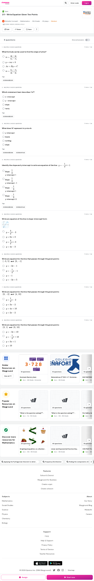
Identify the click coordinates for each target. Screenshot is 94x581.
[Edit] (7, 29)
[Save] (29, 29)
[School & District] (47, 475)
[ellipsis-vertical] (37, 29)
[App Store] (40, 563)
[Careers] (89, 514)
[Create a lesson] (47, 489)
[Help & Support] (47, 540)
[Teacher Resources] (47, 554)
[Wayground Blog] (85, 505)
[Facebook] (58, 570)
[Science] (5, 510)
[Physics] (5, 514)
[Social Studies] (7, 505)
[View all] (7, 376)
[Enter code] (75, 3)
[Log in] (87, 3)
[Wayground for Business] (47, 480)
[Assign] (23, 577)
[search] (66, 3)
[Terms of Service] (47, 549)
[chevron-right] (89, 369)
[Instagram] (63, 570)
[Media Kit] (88, 510)
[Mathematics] (7, 501)
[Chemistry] (6, 518)
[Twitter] (54, 570)
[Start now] (70, 577)
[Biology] (5, 523)
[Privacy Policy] (47, 545)
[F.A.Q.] (47, 536)
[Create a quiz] (47, 484)
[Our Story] (88, 501)
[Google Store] (55, 563)
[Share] (18, 29)
